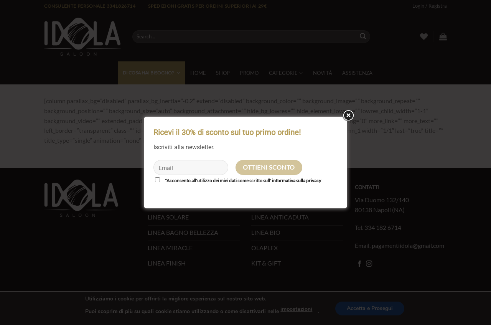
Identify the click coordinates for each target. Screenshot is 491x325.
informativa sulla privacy (296, 180)
